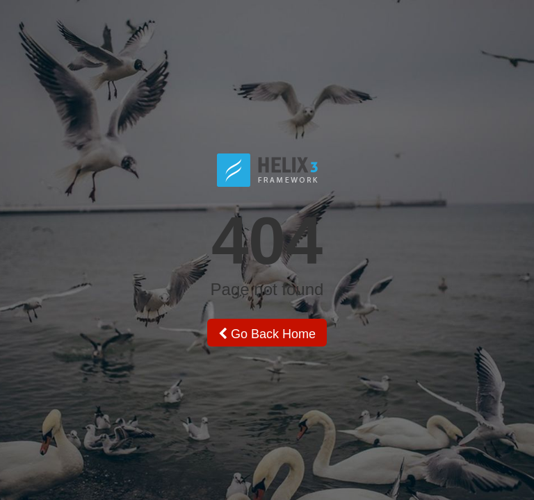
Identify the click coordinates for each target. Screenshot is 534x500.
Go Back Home (267, 334)
